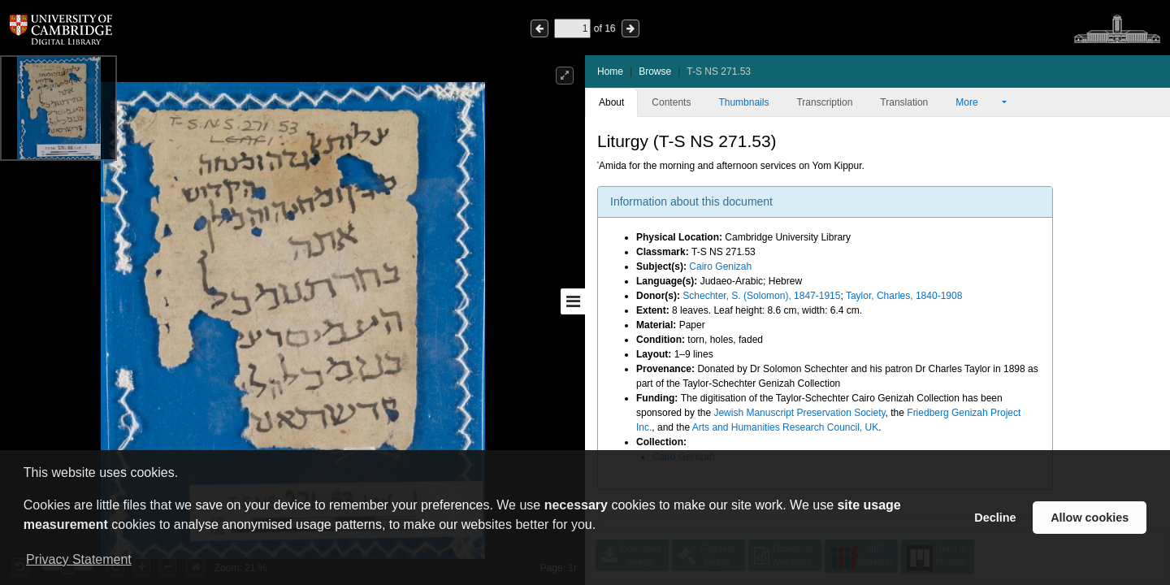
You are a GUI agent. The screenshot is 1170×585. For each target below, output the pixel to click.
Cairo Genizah (720, 266)
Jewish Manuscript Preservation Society (799, 412)
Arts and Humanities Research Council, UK (785, 427)
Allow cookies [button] (1090, 517)
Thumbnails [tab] (743, 102)
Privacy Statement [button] (79, 559)
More (977, 102)
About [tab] (611, 102)
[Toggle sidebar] (573, 301)
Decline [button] (995, 517)
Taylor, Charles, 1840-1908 (904, 295)
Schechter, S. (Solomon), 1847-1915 (761, 295)
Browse (655, 71)
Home (610, 71)
